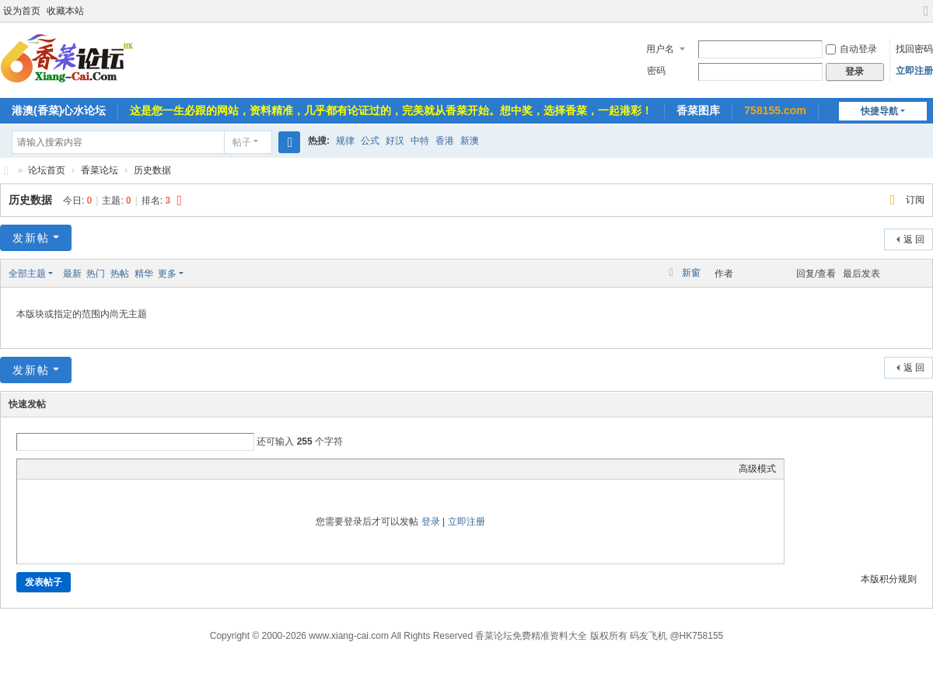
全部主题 (27, 273)
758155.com (774, 110)
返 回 (913, 239)
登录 (430, 521)
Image (64, 468)
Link (83, 468)
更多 (167, 273)
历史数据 (152, 170)
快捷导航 (879, 111)
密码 (656, 70)
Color (44, 468)
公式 (370, 140)
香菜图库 (698, 110)
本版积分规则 (889, 579)
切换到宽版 (926, 17)
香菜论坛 (6, 170)
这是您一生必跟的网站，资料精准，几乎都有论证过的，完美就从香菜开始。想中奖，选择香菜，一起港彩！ (391, 110)
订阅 (915, 199)
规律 (345, 140)
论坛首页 (46, 170)
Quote (102, 468)
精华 (144, 273)
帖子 (241, 142)
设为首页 (21, 10)
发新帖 (31, 238)
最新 (72, 273)
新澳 (469, 140)
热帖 (119, 273)
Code (122, 468)
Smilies (141, 468)
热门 (95, 273)
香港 (444, 140)
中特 (420, 140)
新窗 (691, 272)
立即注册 (914, 70)
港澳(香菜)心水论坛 (59, 110)
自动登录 (851, 49)
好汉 (395, 140)
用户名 (660, 49)
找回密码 (914, 49)
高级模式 (757, 468)
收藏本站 (65, 10)
